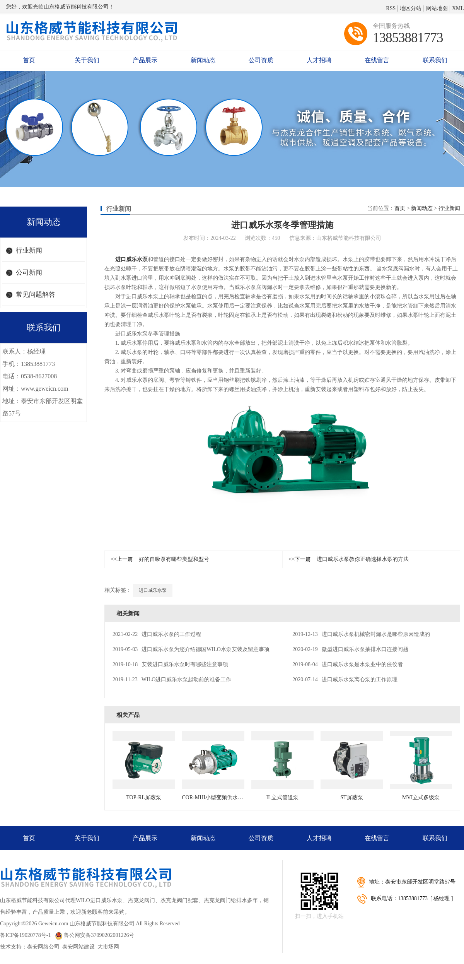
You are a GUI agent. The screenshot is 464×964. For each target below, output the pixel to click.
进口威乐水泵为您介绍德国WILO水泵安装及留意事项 (191, 649)
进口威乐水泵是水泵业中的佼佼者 (347, 664)
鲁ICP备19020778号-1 (25, 935)
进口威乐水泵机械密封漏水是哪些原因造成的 (361, 634)
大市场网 (108, 947)
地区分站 (410, 8)
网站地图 (437, 8)
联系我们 (435, 60)
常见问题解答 (35, 294)
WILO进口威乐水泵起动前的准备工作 (172, 679)
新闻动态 (203, 60)
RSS (391, 8)
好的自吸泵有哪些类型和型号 (160, 559)
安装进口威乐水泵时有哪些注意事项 (170, 664)
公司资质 (261, 60)
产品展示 (145, 60)
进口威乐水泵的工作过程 (157, 634)
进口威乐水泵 (131, 259)
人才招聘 (319, 60)
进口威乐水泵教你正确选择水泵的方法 (348, 559)
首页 (29, 60)
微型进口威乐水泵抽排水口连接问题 (350, 649)
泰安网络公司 (43, 947)
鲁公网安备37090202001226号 (95, 935)
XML (458, 8)
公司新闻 (29, 272)
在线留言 (377, 60)
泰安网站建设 (78, 947)
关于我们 (87, 60)
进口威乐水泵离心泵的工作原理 (344, 679)
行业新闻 (29, 250)
